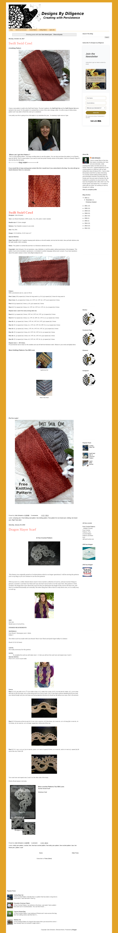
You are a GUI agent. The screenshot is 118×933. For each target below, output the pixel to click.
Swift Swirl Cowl (20, 43)
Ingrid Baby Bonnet (91, 462)
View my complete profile (90, 189)
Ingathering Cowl (44, 370)
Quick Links (52, 29)
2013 (86, 225)
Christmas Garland (91, 202)
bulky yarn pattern (18, 845)
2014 (86, 223)
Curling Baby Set (18, 895)
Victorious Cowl (42, 792)
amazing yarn (17, 518)
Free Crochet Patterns (89, 526)
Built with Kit (96, 121)
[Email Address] (96, 103)
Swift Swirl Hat (56, 108)
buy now (22, 162)
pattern (17, 847)
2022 (86, 197)
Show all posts (57, 34)
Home (11, 29)
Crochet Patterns (33, 29)
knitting (69, 518)
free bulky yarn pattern (52, 845)
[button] (96, 79)
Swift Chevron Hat (70, 108)
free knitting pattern (42, 518)
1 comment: (34, 843)
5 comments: (35, 515)
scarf (21, 847)
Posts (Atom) (48, 858)
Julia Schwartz (95, 158)
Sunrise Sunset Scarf (44, 788)
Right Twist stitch (16, 520)
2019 (86, 210)
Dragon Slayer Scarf (22, 529)
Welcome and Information (21, 29)
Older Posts (75, 853)
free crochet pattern (65, 845)
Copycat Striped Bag (19, 911)
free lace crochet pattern (39, 845)
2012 (86, 228)
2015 (86, 220)
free (30, 845)
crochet (26, 845)
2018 (86, 213)
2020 (86, 208)
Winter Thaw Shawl (44, 397)
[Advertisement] (93, 140)
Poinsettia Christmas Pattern (22, 903)
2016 (86, 218)
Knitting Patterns (43, 29)
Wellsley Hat (17, 919)
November (89, 200)
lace (73, 845)
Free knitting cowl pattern (29, 518)
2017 (86, 215)
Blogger (74, 929)
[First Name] (96, 98)
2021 (86, 205)
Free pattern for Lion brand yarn (57, 518)
